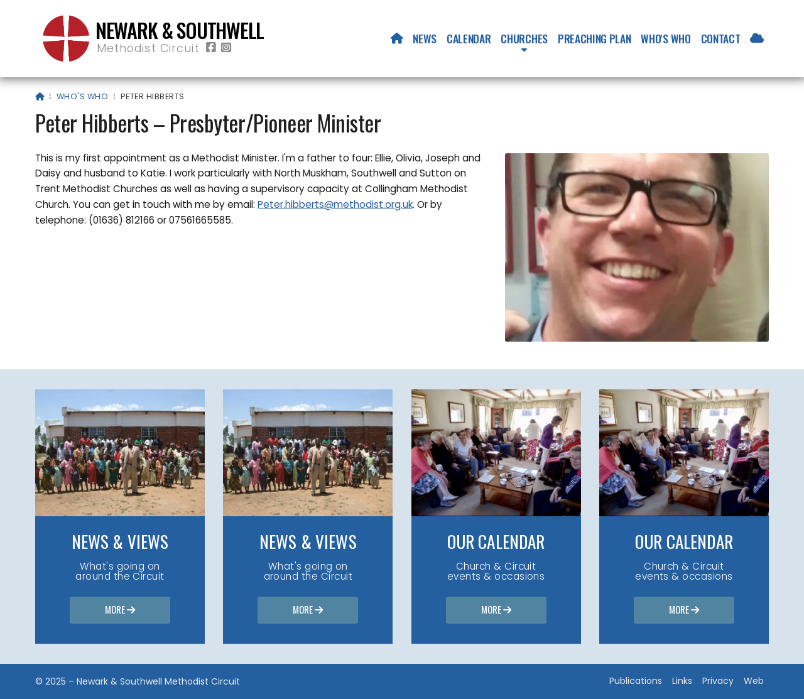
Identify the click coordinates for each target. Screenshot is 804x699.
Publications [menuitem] (635, 681)
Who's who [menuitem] (665, 38)
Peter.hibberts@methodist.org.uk (335, 204)
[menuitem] (397, 38)
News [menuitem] (425, 38)
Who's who (82, 96)
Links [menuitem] (682, 681)
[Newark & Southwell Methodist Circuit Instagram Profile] (226, 48)
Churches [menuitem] (524, 38)
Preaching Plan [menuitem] (594, 38)
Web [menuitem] (754, 681)
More (120, 610)
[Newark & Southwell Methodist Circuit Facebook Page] (211, 48)
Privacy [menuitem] (718, 681)
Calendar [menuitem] (469, 38)
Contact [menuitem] (721, 38)
